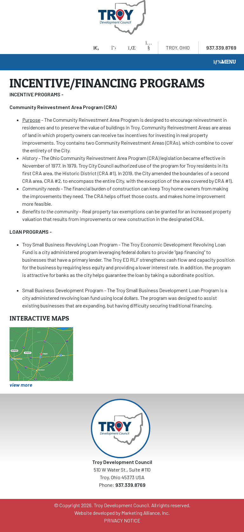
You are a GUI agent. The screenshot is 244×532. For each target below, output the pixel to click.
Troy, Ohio (178, 48)
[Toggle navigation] (225, 62)
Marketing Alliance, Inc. (145, 513)
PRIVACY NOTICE (122, 520)
